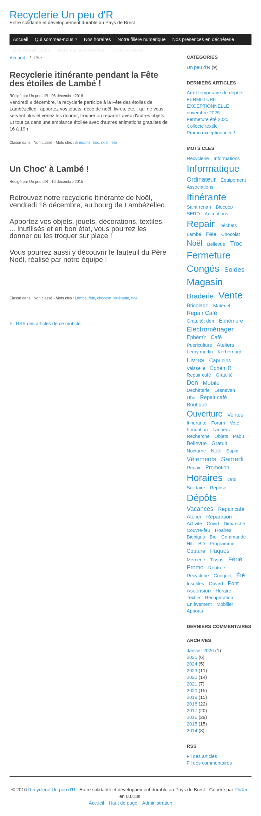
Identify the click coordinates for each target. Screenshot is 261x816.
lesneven (224, 390)
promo (195, 567)
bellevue (197, 443)
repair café (213, 397)
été (240, 575)
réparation (219, 516)
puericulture (199, 345)
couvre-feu (198, 530)
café (216, 337)
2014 (192, 730)
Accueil (20, 39)
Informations (227, 158)
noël (104, 142)
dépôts (202, 497)
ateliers (225, 345)
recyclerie (198, 575)
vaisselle (196, 368)
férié (235, 559)
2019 (192, 697)
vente (231, 295)
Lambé (81, 298)
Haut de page (123, 803)
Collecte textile (202, 126)
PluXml (242, 789)
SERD (193, 213)
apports (195, 610)
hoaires (223, 530)
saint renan (199, 207)
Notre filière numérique (142, 39)
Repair (194, 467)
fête (113, 142)
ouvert (216, 583)
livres (196, 360)
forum (218, 422)
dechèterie (198, 390)
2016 (192, 717)
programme (222, 543)
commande (233, 536)
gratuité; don (200, 321)
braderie (200, 296)
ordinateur (201, 179)
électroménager (210, 329)
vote (234, 422)
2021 (192, 683)
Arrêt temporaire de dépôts (215, 92)
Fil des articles (202, 756)
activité (194, 523)
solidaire (196, 487)
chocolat (104, 298)
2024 (192, 663)
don (192, 382)
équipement (233, 180)
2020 (192, 690)
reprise (218, 487)
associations (200, 187)
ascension (199, 590)
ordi (231, 479)
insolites (195, 583)
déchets (228, 225)
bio (213, 536)
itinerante (197, 422)
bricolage (198, 305)
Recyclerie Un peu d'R (61, 15)
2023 (192, 670)
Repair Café (202, 313)
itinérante (82, 142)
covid (213, 523)
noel (216, 450)
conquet (223, 575)
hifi (190, 543)
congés (203, 268)
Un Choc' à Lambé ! (49, 169)
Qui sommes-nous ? (56, 39)
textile (193, 597)
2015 (192, 723)
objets (221, 436)
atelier (194, 516)
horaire (223, 590)
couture (196, 551)
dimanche (234, 523)
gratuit (219, 443)
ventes (235, 415)
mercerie (196, 559)
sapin (232, 450)
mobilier (225, 604)
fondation (197, 429)
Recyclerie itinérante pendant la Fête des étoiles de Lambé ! (84, 79)
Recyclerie (198, 158)
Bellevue (216, 244)
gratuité (224, 375)
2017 (192, 710)
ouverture (205, 413)
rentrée (216, 567)
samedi (232, 459)
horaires (205, 477)
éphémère (231, 321)
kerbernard (229, 351)
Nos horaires (97, 39)
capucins (220, 360)
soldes (234, 269)
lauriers (221, 429)
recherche (198, 436)
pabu (238, 436)
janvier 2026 (200, 650)
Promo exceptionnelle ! (211, 132)
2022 (192, 677)
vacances (200, 508)
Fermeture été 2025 (208, 119)
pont (233, 583)
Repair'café (231, 509)
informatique (213, 168)
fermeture (209, 255)
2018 (192, 703)
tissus (217, 559)
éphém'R (220, 368)
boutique (197, 404)
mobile (211, 383)
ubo (191, 397)
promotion (217, 467)
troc (96, 142)
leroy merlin (200, 351)
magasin (205, 282)
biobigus (196, 536)
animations (216, 213)
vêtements (201, 459)
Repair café (199, 375)
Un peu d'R (199, 67)
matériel (221, 305)
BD (201, 543)
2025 (192, 657)
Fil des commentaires (209, 763)
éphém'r (196, 337)
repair (201, 223)
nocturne (196, 450)
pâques (219, 551)
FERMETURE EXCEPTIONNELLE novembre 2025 (208, 106)
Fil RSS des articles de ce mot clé (45, 323)
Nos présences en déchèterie (203, 39)
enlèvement (199, 604)
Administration (157, 803)
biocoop (224, 207)
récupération (219, 597)
